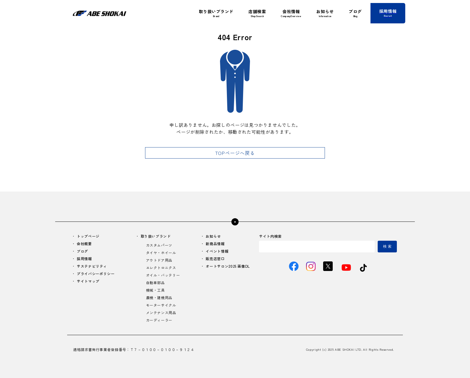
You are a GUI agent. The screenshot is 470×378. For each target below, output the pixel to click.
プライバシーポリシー (96, 273)
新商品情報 (215, 243)
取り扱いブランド (156, 236)
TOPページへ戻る (235, 152)
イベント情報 (217, 251)
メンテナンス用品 (161, 312)
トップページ (88, 236)
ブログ (82, 251)
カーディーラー (159, 320)
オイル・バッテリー (163, 275)
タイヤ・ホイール (161, 252)
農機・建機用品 (159, 297)
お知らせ (213, 236)
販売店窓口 (215, 258)
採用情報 (84, 258)
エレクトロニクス (161, 267)
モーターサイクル (161, 305)
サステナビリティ (92, 266)
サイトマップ (88, 281)
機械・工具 (155, 290)
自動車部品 (155, 282)
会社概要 (84, 243)
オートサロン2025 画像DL (228, 266)
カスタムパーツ (159, 245)
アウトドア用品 (159, 260)
